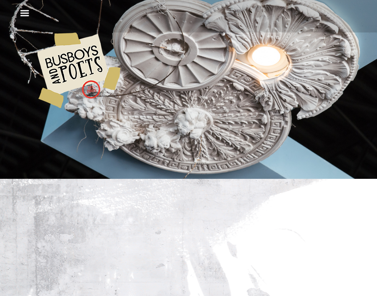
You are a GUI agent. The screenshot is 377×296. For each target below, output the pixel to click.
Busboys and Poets (78, 70)
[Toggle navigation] (24, 13)
